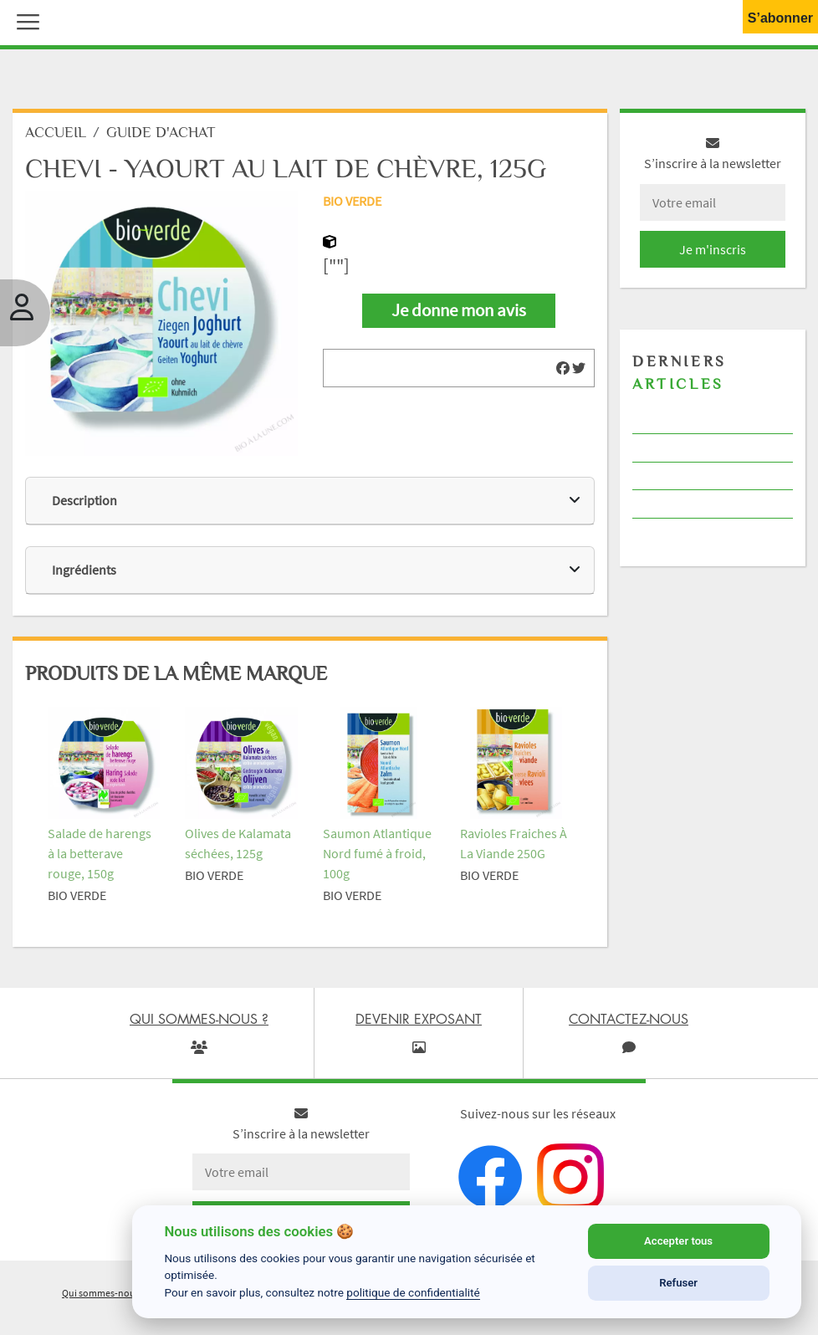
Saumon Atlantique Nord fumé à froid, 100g (377, 853)
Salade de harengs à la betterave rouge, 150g (99, 853)
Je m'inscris (712, 249)
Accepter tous (678, 1241)
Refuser (678, 1282)
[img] (563, 368)
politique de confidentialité (413, 1292)
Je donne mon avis (458, 310)
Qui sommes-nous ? (104, 1292)
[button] (24, 20)
